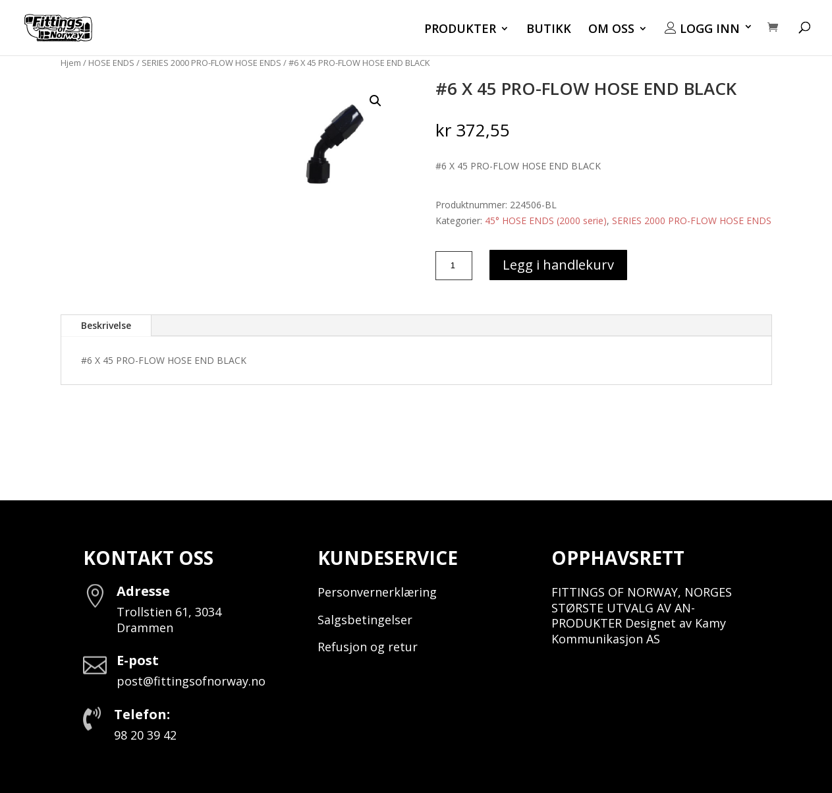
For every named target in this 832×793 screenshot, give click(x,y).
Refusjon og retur (368, 647)
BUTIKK (548, 30)
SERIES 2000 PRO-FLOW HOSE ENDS (211, 63)
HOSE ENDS (111, 63)
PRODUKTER (460, 30)
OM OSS (611, 30)
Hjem (71, 63)
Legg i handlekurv (558, 265)
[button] (375, 101)
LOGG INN (702, 29)
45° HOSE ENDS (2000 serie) (546, 220)
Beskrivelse (106, 325)
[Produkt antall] (453, 265)
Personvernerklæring (377, 592)
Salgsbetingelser (365, 620)
